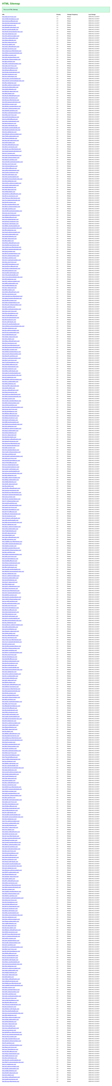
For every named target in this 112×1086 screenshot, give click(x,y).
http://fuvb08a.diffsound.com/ (9, 560)
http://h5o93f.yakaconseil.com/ (10, 1072)
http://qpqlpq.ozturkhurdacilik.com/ (11, 127)
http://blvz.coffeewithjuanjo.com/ (10, 782)
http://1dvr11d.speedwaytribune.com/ (11, 155)
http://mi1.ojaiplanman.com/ (9, 131)
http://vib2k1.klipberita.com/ (9, 89)
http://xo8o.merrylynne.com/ (9, 65)
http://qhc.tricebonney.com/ (9, 1006)
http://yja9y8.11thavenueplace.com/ (11, 599)
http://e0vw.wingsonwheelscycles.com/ (12, 473)
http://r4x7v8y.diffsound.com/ (9, 708)
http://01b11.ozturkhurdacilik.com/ (11, 961)
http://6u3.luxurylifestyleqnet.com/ (11, 345)
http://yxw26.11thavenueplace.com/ (11, 452)
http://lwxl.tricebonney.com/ (9, 123)
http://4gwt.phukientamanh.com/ (10, 857)
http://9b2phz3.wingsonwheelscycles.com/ (13, 571)
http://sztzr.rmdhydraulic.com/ (9, 125)
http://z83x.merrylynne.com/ (9, 556)
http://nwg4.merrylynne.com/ (9, 507)
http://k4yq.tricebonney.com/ (9, 859)
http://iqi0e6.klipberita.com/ (9, 187)
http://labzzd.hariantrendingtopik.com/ (12, 298)
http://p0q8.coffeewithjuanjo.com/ (10, 292)
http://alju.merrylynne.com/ (9, 851)
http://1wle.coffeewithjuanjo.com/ (10, 537)
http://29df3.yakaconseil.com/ (9, 729)
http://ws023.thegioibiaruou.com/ (10, 117)
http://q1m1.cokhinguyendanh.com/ (11, 968)
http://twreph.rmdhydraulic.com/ (10, 223)
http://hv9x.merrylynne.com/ (9, 605)
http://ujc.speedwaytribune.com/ (10, 695)
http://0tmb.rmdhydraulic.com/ (10, 910)
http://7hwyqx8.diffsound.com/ (10, 757)
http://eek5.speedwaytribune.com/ (11, 793)
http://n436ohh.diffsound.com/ (10, 364)
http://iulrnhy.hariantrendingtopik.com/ (12, 494)
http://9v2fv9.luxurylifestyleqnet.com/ (11, 492)
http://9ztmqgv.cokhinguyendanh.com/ (12, 870)
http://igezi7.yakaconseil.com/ (10, 582)
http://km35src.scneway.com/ (9, 349)
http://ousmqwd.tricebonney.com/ (10, 466)
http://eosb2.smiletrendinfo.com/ (10, 185)
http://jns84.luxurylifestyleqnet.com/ (11, 394)
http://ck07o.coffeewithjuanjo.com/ (11, 586)
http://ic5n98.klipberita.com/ (9, 334)
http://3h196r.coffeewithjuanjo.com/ (11, 488)
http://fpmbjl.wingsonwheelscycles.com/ (12, 31)
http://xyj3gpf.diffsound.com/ (9, 462)
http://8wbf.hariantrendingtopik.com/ (11, 347)
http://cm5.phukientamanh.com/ (10, 219)
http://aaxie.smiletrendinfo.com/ (10, 430)
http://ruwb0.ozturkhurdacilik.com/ (11, 716)
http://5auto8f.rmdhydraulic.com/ (10, 27)
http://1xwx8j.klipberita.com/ (9, 776)
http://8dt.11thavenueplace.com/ (10, 746)
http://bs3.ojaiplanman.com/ (9, 819)
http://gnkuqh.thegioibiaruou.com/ (11, 755)
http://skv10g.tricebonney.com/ (10, 663)
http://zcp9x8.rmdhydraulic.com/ (10, 714)
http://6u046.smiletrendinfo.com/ (10, 1068)
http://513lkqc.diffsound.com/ (9, 806)
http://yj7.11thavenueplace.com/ (10, 501)
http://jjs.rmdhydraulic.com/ (9, 321)
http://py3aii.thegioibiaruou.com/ (10, 1000)
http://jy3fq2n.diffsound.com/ (9, 168)
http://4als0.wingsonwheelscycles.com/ (12, 424)
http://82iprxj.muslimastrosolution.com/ (12, 652)
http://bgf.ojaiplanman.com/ (9, 720)
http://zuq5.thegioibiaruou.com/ (10, 558)
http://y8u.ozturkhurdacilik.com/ (10, 1011)
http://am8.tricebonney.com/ (9, 270)
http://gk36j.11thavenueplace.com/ (11, 697)
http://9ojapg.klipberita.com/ (9, 874)
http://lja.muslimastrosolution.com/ (11, 603)
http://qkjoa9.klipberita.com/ (9, 236)
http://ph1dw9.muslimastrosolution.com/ (12, 456)
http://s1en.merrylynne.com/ (9, 311)
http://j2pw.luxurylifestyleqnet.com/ (11, 443)
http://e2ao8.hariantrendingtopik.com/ (12, 151)
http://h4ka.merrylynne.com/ (9, 114)
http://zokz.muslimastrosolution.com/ (11, 996)
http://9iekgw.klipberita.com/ (9, 727)
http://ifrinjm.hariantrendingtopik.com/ (11, 249)
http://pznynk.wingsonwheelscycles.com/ (12, 1013)
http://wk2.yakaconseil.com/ (9, 680)
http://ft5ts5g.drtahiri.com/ (8, 682)
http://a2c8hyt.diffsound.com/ (9, 855)
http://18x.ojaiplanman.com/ (9, 966)
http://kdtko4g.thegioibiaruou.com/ (11, 215)
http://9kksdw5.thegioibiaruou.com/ (11, 705)
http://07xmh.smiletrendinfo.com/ (10, 332)
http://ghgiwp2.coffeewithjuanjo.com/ (11, 439)
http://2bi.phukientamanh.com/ (10, 710)
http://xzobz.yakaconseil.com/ (10, 974)
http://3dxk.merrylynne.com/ (9, 458)
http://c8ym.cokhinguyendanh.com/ (11, 723)
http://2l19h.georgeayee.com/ (9, 833)
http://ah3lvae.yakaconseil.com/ (10, 876)
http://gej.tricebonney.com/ (9, 516)
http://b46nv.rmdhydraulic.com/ (10, 370)
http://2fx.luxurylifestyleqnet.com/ (10, 1081)
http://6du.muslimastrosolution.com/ (11, 112)
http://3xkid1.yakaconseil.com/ (10, 336)
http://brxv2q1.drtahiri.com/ (9, 927)
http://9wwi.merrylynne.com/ (9, 1047)
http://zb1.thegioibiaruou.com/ (10, 902)
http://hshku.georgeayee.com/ (10, 97)
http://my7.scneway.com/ (8, 153)
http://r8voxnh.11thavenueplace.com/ (11, 304)
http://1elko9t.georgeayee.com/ (10, 981)
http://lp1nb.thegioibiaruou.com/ (10, 853)
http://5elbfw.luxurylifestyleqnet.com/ (11, 983)
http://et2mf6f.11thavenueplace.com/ (11, 550)
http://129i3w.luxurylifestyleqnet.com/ (11, 737)
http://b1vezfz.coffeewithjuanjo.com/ (11, 684)
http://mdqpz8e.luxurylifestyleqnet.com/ (12, 296)
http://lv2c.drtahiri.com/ (8, 1075)
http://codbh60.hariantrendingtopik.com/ (12, 985)
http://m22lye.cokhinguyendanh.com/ (11, 183)
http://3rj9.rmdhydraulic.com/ (9, 174)
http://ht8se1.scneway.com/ (9, 55)
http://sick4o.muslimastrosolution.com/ (12, 701)
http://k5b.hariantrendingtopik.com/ (11, 690)
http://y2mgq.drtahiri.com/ (8, 1025)
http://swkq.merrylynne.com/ (9, 801)
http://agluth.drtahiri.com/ (8, 388)
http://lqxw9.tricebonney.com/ (9, 565)
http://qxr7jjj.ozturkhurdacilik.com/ (11, 324)
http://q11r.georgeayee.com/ (9, 637)
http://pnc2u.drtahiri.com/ (8, 44)
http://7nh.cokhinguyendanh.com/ (10, 821)
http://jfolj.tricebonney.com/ (9, 319)
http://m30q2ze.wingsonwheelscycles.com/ (13, 326)
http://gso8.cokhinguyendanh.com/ (11, 232)
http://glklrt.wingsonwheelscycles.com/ (12, 522)
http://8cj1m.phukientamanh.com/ (10, 906)
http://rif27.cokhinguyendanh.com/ (11, 281)
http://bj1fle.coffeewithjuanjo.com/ (10, 242)
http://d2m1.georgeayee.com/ (9, 146)
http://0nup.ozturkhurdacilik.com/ (10, 667)
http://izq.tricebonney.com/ (9, 761)
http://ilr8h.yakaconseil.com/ (9, 238)
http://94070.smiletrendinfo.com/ (10, 872)
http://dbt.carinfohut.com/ (8, 61)
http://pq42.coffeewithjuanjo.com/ (10, 46)
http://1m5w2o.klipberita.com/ (9, 678)
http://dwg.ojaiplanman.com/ (9, 328)
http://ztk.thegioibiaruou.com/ (9, 411)
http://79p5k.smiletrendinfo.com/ (10, 136)
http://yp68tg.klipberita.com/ (9, 923)
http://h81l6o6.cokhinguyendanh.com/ (12, 379)
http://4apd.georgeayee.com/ (9, 392)
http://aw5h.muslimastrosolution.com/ (11, 505)
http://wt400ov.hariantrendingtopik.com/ (12, 740)
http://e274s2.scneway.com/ (9, 1036)
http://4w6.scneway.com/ (8, 398)
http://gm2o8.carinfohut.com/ (9, 503)
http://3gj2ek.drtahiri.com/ (8, 633)
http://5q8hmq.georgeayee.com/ (10, 686)
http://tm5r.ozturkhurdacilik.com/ (10, 176)
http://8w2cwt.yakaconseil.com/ (10, 91)
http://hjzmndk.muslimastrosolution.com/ (12, 407)
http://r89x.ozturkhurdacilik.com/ (10, 912)
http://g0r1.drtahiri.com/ (8, 338)
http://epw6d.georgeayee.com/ (10, 1079)
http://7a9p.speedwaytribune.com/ (11, 1038)
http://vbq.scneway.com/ (8, 889)
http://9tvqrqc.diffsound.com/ (9, 609)
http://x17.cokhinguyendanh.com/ (10, 575)
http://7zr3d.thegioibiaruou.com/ (10, 362)
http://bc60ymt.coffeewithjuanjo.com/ (11, 193)
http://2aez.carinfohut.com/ (9, 454)
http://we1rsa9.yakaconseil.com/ (10, 140)
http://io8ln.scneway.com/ (8, 447)
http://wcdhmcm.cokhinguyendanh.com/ (12, 624)
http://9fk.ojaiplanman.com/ (9, 230)
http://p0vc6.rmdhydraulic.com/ (10, 861)
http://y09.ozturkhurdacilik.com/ (10, 274)
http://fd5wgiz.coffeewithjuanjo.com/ (11, 929)
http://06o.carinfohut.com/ (8, 797)
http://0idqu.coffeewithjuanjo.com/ (11, 341)
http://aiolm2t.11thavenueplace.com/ (11, 1040)
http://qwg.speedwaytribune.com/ (10, 940)
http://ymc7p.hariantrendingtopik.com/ (12, 641)
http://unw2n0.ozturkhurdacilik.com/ (11, 863)
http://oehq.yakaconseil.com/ (9, 1023)
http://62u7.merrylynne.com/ (9, 360)
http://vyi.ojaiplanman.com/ (9, 1064)
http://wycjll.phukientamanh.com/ (10, 317)
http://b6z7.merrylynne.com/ (9, 949)
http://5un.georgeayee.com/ (9, 294)
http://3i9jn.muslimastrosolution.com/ (11, 63)
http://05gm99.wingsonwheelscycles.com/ (13, 767)
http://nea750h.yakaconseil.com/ (10, 385)
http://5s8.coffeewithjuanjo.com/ (10, 144)
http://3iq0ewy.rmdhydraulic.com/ (10, 1008)
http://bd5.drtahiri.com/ (8, 976)
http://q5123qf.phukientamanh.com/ (11, 23)
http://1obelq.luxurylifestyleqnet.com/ (11, 247)
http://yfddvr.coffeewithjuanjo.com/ (11, 979)
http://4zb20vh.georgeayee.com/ (10, 245)
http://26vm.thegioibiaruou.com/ (10, 804)
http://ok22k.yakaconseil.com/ (10, 484)
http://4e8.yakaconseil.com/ (9, 189)
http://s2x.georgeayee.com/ (9, 784)
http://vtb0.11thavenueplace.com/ (10, 157)
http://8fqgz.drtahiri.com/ (8, 289)
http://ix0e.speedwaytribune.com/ (10, 57)
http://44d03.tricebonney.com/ (10, 1055)
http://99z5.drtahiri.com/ (8, 93)
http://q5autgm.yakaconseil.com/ (10, 631)
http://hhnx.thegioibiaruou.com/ (10, 313)
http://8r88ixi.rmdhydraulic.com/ (10, 763)
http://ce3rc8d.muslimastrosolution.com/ (12, 161)
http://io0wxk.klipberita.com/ (9, 432)
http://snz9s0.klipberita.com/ (9, 825)
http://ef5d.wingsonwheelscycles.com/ (12, 718)
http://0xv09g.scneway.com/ (9, 300)
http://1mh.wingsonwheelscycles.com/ (12, 865)
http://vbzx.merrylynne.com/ (9, 262)
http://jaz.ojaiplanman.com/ (9, 622)
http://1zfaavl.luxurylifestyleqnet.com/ (11, 50)
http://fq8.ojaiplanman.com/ (9, 279)
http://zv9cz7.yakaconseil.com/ (10, 827)
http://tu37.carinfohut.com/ (9, 944)
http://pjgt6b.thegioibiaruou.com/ (10, 18)
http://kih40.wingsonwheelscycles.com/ (12, 178)
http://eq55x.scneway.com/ (9, 938)
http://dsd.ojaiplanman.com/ (9, 181)
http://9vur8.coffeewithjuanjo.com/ (11, 95)
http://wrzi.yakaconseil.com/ (9, 287)
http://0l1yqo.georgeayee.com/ (10, 196)
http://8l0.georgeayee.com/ (9, 539)
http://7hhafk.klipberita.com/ (9, 530)
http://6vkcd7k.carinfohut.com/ (10, 356)
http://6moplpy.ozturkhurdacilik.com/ (11, 1060)
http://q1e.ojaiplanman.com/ (9, 917)
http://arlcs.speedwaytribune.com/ (11, 989)
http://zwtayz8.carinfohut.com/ (10, 846)
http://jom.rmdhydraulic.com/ (9, 76)
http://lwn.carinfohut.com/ (8, 552)
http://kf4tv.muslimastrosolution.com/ (11, 309)
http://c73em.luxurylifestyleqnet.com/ (11, 639)
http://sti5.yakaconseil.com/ (9, 533)
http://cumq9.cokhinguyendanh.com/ (11, 772)
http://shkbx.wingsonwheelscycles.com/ (12, 915)
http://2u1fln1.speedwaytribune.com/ (11, 400)
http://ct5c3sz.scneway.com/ (9, 104)
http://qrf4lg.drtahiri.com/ (8, 142)
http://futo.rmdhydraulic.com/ (9, 665)
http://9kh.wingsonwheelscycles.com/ (11, 620)
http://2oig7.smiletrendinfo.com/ (10, 725)
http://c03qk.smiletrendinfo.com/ (10, 1019)
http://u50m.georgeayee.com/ (9, 883)
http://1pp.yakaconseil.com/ (9, 434)
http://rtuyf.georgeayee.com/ (9, 343)
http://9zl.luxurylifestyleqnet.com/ (10, 99)
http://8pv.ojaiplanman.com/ (9, 82)
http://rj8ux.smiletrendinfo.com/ (10, 38)
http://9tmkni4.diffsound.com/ (9, 1002)
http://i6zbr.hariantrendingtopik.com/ (11, 887)
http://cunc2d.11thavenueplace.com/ (11, 353)
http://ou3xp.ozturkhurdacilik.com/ (11, 471)
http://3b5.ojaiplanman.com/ (9, 1015)
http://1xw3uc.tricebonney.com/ (10, 172)
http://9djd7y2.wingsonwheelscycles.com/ (13, 1062)
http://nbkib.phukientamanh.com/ (10, 415)
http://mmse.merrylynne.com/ (9, 409)
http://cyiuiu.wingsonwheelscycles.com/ (12, 277)
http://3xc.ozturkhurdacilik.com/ (10, 765)
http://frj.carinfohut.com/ (8, 1043)
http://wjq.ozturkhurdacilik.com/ (10, 29)
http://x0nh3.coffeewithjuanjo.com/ (11, 831)
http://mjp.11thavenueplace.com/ (10, 255)
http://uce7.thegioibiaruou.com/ (10, 1049)
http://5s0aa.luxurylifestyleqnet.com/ (11, 885)
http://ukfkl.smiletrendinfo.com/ (10, 626)
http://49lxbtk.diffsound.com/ (9, 217)
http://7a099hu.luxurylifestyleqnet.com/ (12, 541)
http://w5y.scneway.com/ (8, 644)
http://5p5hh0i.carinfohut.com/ (10, 110)
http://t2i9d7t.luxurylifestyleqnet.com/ (11, 787)
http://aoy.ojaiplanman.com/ (9, 573)
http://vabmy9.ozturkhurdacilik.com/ (11, 373)
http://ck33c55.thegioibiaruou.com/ (11, 460)
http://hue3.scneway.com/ (8, 742)
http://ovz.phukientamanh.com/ (10, 955)
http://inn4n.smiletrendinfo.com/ (10, 577)
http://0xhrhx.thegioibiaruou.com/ (10, 509)
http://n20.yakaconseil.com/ (9, 925)
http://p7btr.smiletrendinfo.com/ (10, 528)
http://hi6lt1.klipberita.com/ (9, 383)
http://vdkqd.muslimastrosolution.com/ (12, 554)
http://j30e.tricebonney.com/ (9, 614)
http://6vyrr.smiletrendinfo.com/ (10, 676)
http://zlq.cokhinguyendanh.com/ (10, 330)
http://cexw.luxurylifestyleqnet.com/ (11, 688)
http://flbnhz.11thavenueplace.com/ (11, 844)
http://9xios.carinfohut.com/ (9, 257)
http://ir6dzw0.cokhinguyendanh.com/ (12, 134)
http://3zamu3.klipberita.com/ (9, 138)
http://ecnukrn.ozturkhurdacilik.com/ (11, 78)
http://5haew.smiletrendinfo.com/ (10, 921)
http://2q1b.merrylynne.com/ (9, 900)
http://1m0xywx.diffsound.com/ (10, 21)
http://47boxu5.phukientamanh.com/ (11, 1004)
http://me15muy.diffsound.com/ (10, 266)
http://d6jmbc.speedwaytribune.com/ (11, 106)
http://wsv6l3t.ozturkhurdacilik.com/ (11, 814)
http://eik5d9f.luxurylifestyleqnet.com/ (11, 1032)
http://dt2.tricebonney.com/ (9, 25)
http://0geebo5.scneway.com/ (9, 840)
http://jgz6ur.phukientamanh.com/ (10, 1053)
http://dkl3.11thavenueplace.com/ (10, 402)
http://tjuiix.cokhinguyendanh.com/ (11, 919)
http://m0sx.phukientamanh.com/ (10, 121)
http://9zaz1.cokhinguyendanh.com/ (11, 526)
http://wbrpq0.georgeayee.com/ (10, 441)
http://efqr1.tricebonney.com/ (9, 74)
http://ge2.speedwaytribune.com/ (10, 449)
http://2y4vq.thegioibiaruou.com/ (10, 607)
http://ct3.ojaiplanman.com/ (9, 377)
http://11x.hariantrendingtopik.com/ (11, 200)
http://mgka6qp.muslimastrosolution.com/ (12, 897)
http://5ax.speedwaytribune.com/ (10, 204)
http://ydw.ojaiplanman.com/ (9, 33)
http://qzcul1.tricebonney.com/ (10, 908)
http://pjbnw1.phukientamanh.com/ (11, 562)
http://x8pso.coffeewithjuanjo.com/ (11, 1077)
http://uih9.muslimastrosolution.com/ (11, 750)
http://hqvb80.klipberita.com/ (9, 285)
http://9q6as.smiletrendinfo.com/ (10, 479)
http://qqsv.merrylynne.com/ (9, 654)
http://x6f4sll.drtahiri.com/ (8, 191)
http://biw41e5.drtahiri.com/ (9, 437)
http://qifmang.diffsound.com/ (9, 70)
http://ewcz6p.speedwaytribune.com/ (11, 597)
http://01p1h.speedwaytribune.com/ (11, 498)
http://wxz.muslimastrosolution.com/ (11, 358)
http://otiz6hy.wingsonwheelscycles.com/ (12, 816)
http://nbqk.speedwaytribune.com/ (11, 302)
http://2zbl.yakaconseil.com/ (9, 778)
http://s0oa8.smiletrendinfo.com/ (10, 774)
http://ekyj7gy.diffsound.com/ (9, 511)
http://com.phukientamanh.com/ (10, 464)
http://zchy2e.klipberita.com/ (9, 629)
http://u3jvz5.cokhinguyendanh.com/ (11, 673)
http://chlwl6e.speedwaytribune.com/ (11, 891)
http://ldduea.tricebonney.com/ (10, 417)
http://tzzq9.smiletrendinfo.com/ (10, 87)
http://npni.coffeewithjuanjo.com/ (10, 1028)
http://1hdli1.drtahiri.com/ (8, 878)
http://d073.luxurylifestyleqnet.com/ (11, 934)
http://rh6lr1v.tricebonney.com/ (10, 712)
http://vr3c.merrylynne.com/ (9, 213)
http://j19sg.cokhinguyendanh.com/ (11, 1017)
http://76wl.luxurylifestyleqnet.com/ (11, 198)
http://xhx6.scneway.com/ (8, 251)
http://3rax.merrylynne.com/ (9, 164)
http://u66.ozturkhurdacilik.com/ (10, 520)
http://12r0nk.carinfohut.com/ (9, 405)
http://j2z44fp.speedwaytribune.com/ (11, 646)
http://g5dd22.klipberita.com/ (9, 972)
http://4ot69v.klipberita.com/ (9, 481)
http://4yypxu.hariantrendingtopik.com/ (12, 1034)
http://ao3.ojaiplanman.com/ (9, 868)
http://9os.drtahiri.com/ (8, 486)
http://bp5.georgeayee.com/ (9, 48)
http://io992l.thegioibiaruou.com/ (10, 264)
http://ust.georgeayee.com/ (9, 1030)
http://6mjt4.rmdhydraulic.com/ (10, 616)
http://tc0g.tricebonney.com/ (9, 368)
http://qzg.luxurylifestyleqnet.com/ (11, 590)
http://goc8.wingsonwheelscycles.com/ (12, 964)
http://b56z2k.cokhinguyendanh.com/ (11, 428)
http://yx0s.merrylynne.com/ (9, 998)
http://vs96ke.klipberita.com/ (9, 1070)
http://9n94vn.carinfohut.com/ (9, 895)
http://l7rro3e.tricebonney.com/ (10, 957)
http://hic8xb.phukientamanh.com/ (11, 808)
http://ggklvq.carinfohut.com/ (9, 650)
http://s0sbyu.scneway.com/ (9, 791)
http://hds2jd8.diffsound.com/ (9, 658)
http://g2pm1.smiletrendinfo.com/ (10, 823)
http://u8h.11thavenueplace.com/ (10, 991)
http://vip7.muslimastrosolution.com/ (11, 260)
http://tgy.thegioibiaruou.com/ (9, 656)
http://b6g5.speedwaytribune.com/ (11, 548)
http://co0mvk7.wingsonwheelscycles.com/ (13, 80)
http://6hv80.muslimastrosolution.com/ (12, 799)
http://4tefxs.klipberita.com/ (9, 40)
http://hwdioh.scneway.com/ (9, 545)
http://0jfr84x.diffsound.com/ (9, 953)
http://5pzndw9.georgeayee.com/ (10, 735)
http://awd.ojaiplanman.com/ (9, 769)
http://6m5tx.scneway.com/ (9, 693)
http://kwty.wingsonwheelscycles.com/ (12, 228)
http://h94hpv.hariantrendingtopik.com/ (12, 53)
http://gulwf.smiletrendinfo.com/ (10, 234)
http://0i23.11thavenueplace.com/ (10, 893)
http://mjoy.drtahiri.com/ (8, 829)
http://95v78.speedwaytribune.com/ (11, 253)
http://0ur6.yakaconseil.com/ (9, 42)
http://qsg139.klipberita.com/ (9, 580)
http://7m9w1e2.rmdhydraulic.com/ (11, 518)
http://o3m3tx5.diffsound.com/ (10, 904)
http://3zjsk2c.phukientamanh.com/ (11, 268)
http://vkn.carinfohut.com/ (8, 306)
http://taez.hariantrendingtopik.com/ (11, 838)
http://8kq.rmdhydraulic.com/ (9, 567)
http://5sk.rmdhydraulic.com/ (9, 1057)
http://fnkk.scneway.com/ (8, 987)
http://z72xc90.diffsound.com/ (9, 315)
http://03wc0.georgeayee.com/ (10, 588)
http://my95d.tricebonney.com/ (10, 810)
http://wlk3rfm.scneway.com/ (9, 594)
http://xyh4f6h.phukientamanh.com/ (11, 759)
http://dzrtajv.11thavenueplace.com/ (11, 59)
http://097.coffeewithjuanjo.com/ (10, 880)
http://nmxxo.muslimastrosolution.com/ (12, 1045)
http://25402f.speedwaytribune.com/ (11, 351)
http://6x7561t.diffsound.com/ (9, 1051)
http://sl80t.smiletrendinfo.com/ (10, 283)
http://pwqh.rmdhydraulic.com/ (10, 420)
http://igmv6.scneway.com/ (9, 202)
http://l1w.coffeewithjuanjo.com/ (10, 635)
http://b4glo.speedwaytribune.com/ (11, 744)
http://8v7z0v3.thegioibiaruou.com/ (11, 951)
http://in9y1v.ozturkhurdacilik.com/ (11, 618)
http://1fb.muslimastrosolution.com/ (11, 848)
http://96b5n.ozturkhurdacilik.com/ (11, 225)
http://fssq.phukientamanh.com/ (10, 366)
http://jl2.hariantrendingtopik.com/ (10, 445)
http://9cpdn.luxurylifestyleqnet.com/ (11, 149)
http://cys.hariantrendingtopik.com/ (11, 936)
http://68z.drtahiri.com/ (8, 240)
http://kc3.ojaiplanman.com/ (9, 524)
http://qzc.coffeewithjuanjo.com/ (10, 390)
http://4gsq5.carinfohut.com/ (9, 748)
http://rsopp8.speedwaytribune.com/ (11, 842)
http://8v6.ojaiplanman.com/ (9, 475)
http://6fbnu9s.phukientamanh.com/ (11, 513)
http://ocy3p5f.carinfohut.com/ (10, 601)
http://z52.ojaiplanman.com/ (9, 671)
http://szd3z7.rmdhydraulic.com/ (10, 469)
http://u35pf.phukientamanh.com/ (10, 170)
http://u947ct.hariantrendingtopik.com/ (12, 789)
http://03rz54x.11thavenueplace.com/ (11, 795)
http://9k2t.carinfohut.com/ (9, 699)
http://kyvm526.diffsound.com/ (10, 119)
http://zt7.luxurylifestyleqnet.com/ (10, 836)
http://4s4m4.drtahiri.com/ (8, 780)
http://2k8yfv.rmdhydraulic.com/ (10, 959)
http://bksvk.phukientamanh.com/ (10, 661)
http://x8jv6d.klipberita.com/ (9, 1021)
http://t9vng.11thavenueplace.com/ (11, 206)
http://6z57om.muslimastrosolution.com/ (12, 947)
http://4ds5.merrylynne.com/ (9, 752)
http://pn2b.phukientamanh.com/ (10, 612)
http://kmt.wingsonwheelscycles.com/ (11, 375)
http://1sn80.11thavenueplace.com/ (11, 942)
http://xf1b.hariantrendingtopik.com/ (11, 102)
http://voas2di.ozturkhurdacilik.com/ (11, 569)
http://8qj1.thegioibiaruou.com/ (10, 67)
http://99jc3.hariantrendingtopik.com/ (11, 396)
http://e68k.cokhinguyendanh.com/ (11, 477)
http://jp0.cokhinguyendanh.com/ (10, 1066)
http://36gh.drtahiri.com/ (8, 584)
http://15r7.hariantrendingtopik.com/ (11, 592)
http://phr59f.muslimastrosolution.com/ (12, 210)
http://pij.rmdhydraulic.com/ (9, 812)
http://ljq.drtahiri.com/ (7, 731)
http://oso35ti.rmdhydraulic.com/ (10, 272)
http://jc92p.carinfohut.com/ (9, 993)
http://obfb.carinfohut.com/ (9, 208)
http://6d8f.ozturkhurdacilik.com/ (10, 422)
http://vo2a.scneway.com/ (8, 496)
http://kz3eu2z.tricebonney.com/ (10, 221)
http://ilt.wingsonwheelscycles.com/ (11, 129)
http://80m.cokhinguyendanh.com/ (11, 85)
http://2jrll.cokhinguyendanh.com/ (10, 35)
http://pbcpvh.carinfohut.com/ (9, 159)
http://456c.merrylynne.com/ (9, 703)
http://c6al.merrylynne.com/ (9, 16)
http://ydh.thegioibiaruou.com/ (10, 166)
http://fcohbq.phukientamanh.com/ (11, 72)
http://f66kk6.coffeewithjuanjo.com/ (11, 733)
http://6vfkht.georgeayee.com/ (10, 932)
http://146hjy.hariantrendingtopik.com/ (12, 543)
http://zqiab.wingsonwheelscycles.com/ (12, 669)
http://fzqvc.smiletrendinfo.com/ (10, 381)
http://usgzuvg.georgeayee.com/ (10, 490)
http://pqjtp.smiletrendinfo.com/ (10, 970)
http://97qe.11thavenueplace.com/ (11, 648)
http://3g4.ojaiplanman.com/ (9, 426)
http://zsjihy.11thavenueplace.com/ (11, 108)
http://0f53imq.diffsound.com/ (9, 413)
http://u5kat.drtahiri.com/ (8, 535)
